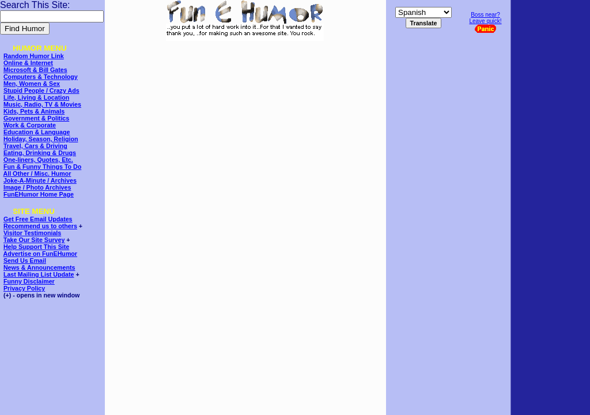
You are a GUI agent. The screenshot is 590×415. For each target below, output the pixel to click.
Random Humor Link (33, 55)
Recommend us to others (40, 225)
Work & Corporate (29, 125)
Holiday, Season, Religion (40, 138)
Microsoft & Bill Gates (35, 69)
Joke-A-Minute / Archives (40, 180)
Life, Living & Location (36, 97)
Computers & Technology (40, 76)
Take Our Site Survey (34, 239)
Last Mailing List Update (38, 274)
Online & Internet (28, 62)
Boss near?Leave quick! (485, 22)
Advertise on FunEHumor (40, 253)
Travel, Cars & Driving (35, 145)
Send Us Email (24, 260)
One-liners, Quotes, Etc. (38, 159)
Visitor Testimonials (32, 232)
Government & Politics (36, 118)
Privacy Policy (24, 288)
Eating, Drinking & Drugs (39, 152)
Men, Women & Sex (31, 83)
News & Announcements (39, 267)
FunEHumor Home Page (38, 194)
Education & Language (36, 132)
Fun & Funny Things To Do (42, 166)
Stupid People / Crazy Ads (41, 90)
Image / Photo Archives (37, 187)
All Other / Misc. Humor (37, 173)
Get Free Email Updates (38, 219)
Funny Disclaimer (29, 281)
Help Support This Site (36, 246)
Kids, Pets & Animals (34, 111)
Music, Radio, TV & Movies (42, 104)
